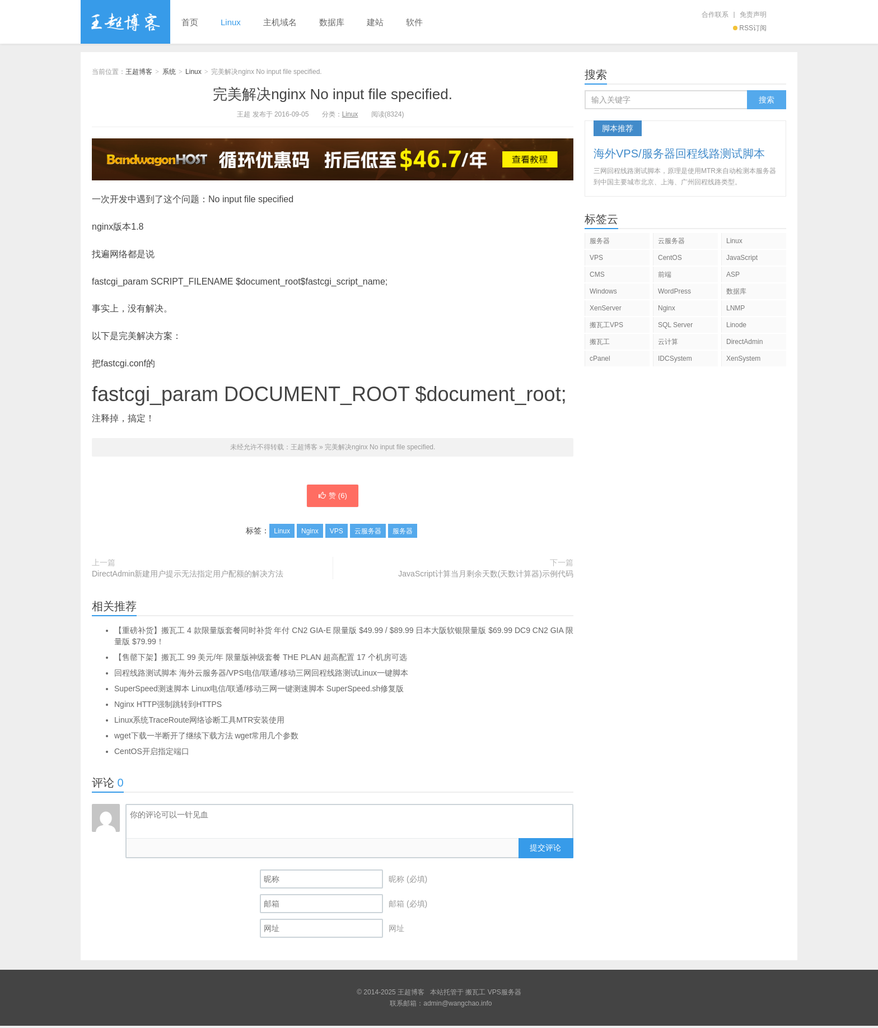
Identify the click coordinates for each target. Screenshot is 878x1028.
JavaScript (742, 258)
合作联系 (715, 14)
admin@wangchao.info (457, 1006)
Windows (603, 291)
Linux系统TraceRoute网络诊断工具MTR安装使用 (199, 722)
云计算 (668, 342)
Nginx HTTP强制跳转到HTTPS (168, 706)
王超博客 (125, 22)
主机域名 (280, 22)
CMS (597, 274)
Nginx (310, 533)
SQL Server (675, 325)
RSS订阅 (750, 28)
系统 (169, 72)
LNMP (735, 308)
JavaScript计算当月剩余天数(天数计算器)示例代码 (485, 575)
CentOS (670, 258)
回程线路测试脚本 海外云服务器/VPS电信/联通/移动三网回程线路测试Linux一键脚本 (261, 675)
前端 (664, 274)
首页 (189, 22)
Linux (231, 22)
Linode (736, 325)
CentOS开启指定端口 (151, 753)
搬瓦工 (600, 342)
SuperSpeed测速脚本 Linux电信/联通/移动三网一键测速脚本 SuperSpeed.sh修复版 (259, 690)
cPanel (600, 358)
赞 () (332, 496)
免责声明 (753, 14)
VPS (336, 533)
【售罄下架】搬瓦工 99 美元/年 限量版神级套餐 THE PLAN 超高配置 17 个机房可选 (260, 659)
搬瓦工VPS (606, 325)
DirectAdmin (744, 342)
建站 (375, 22)
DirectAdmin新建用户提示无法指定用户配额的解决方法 (187, 575)
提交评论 (545, 849)
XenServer (606, 308)
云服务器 (367, 533)
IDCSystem (675, 358)
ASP (733, 274)
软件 (414, 22)
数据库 (331, 22)
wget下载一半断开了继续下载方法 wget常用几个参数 (206, 737)
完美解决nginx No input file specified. (332, 94)
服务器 (403, 533)
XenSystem (743, 358)
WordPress (674, 291)
